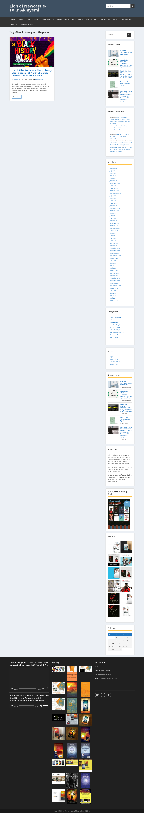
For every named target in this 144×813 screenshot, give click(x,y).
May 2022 (113, 218)
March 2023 (114, 203)
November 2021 (115, 223)
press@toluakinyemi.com (102, 671)
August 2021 (114, 231)
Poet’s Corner (105, 19)
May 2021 (113, 238)
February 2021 (114, 243)
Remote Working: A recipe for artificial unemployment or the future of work (120, 129)
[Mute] (43, 688)
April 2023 (113, 201)
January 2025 (114, 181)
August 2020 (114, 258)
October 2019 (114, 283)
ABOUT (21, 19)
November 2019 (115, 280)
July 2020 (113, 261)
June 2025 (113, 173)
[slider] (26, 705)
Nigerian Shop (127, 19)
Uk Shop (116, 19)
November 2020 (115, 251)
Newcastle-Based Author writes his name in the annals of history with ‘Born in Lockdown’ (120, 120)
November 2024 (115, 183)
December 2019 (115, 278)
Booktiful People (115, 325)
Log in (112, 357)
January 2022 (114, 221)
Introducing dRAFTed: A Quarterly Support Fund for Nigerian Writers (126, 63)
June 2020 (113, 263)
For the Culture (39, 79)
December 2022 (115, 208)
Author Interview (63, 19)
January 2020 (114, 275)
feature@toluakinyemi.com (103, 674)
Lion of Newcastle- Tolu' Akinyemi (28, 8)
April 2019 (113, 298)
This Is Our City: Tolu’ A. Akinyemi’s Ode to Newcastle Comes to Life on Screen (126, 74)
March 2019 (114, 300)
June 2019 (113, 293)
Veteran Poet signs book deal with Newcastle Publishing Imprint (121, 144)
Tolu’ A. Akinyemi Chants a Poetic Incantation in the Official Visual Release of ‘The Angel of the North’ (126, 96)
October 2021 (114, 226)
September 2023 (115, 193)
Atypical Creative (48, 19)
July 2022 (113, 213)
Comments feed (115, 362)
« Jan (109, 652)
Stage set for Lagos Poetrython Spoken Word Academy (119, 136)
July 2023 (113, 196)
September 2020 (115, 256)
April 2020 (113, 268)
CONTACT (14, 24)
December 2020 (115, 248)
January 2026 (114, 168)
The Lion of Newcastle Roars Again (125, 83)
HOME (13, 19)
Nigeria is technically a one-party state (126, 52)
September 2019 (115, 285)
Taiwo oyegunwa (115, 147)
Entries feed (114, 359)
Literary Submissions (117, 332)
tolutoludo (17, 79)
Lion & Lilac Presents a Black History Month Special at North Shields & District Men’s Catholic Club (32, 73)
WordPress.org (114, 364)
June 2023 (113, 198)
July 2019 (113, 290)
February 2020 (114, 273)
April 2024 (113, 186)
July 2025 (113, 171)
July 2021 (113, 233)
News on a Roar (91, 19)
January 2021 (114, 246)
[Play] (12, 688)
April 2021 (113, 241)
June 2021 (113, 236)
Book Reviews (114, 322)
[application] (29, 679)
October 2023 (114, 191)
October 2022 (114, 211)
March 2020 (114, 270)
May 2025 (113, 176)
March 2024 (114, 188)
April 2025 (113, 178)
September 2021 (115, 228)
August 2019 (114, 288)
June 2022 (113, 216)
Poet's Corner (114, 337)
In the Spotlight (77, 19)
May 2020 (113, 266)
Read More (16, 97)
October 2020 (114, 253)
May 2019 (113, 295)
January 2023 (114, 206)
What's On (113, 340)
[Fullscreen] (47, 688)
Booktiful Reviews (33, 19)
